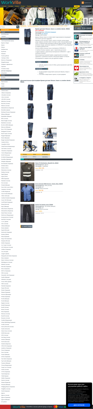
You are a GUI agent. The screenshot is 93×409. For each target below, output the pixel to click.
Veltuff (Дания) (4, 376)
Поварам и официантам (6, 64)
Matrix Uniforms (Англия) (7, 260)
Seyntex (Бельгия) (5, 328)
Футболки (3, 51)
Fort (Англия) (4, 183)
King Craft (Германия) (6, 238)
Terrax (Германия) (5, 350)
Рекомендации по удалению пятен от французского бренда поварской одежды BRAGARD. (86, 73)
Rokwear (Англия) (5, 313)
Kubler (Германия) (5, 243)
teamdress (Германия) (6, 348)
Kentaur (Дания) (5, 234)
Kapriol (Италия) (5, 230)
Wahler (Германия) (5, 378)
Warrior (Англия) (5, 380)
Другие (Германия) (5, 397)
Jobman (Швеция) (5, 225)
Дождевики (4, 73)
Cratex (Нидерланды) (6, 153)
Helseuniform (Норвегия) (7, 210)
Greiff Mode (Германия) (6, 202)
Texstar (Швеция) (5, 354)
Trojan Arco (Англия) (6, 367)
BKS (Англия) (4, 118)
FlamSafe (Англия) (5, 180)
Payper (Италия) (5, 288)
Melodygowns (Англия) (6, 262)
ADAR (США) (4, 90)
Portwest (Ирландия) (6, 294)
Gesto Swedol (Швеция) (6, 193)
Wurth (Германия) (5, 391)
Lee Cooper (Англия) (6, 245)
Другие (3, 393)
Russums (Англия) (5, 318)
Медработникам (5, 62)
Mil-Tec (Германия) (5, 271)
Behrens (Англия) (5, 105)
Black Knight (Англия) (6, 120)
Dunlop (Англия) (5, 172)
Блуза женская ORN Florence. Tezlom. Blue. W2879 (49, 183)
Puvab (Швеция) (5, 301)
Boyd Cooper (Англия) (6, 133)
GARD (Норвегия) (5, 191)
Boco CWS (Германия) (6, 129)
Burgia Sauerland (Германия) (8, 140)
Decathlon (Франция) (6, 159)
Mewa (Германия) (5, 268)
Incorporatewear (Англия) (7, 217)
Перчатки (3, 66)
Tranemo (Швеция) (5, 363)
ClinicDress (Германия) (6, 150)
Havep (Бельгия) (5, 204)
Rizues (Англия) (5, 309)
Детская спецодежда (33, 26)
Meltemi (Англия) (5, 264)
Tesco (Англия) (4, 352)
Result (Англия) (5, 307)
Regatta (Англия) (5, 303)
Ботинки (3, 77)
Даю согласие (79, 405)
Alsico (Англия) (5, 97)
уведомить (45, 156)
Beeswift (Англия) (5, 103)
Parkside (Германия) (6, 286)
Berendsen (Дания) (5, 110)
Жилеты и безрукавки (6, 60)
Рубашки (3, 53)
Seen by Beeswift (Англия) (7, 326)
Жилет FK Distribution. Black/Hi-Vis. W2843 (46, 163)
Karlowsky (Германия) (6, 232)
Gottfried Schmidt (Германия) (8, 198)
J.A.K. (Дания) (4, 221)
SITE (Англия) (4, 335)
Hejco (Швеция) (5, 206)
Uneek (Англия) (5, 369)
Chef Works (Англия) (6, 148)
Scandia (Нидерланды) (6, 320)
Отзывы (23, 6)
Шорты (3, 47)
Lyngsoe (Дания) (5, 253)
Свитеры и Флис (5, 58)
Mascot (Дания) (5, 258)
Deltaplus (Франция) (6, 161)
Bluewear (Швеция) (5, 127)
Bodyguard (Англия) (6, 131)
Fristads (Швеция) (5, 185)
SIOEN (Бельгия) (5, 333)
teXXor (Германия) (5, 356)
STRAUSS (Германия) (50, 32)
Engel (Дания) (4, 174)
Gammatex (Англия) (6, 189)
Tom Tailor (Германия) (6, 358)
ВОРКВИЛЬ (23, 26)
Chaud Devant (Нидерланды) (8, 146)
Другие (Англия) (5, 395)
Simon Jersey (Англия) (6, 331)
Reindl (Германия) (5, 305)
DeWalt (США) (4, 165)
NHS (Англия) (4, 273)
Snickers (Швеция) (5, 339)
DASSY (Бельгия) (5, 155)
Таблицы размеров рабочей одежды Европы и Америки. (86, 55)
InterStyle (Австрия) (6, 219)
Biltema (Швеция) (5, 114)
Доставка (10, 6)
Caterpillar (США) (5, 144)
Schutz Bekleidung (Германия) (8, 322)
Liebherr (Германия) (6, 249)
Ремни (2, 84)
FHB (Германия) (5, 178)
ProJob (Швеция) (5, 298)
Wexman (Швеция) (5, 384)
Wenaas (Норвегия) (5, 382)
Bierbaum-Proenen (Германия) (8, 112)
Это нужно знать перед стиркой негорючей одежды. (86, 49)
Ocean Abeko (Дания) (6, 281)
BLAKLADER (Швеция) (7, 125)
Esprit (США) (4, 176)
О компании (3, 6)
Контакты (35, 6)
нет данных (4, 401)
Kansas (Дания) (5, 228)
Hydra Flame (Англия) (6, 213)
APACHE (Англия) (5, 99)
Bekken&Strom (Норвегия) (7, 107)
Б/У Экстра (45, 33)
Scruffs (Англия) (5, 324)
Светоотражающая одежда (7, 40)
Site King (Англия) (5, 337)
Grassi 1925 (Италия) (6, 200)
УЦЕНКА (3, 36)
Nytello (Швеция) (5, 277)
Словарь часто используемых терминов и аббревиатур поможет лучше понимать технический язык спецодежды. (86, 62)
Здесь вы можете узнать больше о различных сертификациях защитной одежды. (86, 80)
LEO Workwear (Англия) (7, 247)
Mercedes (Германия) (6, 266)
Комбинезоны (4, 49)
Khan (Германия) (5, 236)
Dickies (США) (4, 168)
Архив (2, 86)
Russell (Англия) (5, 316)
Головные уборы (5, 68)
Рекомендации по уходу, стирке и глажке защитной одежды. (86, 43)
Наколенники (4, 81)
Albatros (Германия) (6, 92)
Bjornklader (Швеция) (6, 116)
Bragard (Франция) (5, 135)
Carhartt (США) (5, 142)
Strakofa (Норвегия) (6, 343)
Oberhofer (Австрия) (6, 279)
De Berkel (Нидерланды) (7, 157)
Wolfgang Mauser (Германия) (8, 386)
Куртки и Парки (5, 43)
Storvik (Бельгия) (5, 341)
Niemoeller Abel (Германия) (7, 275)
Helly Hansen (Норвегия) (7, 208)
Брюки (2, 45)
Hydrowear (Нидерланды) (7, 215)
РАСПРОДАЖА (5, 34)
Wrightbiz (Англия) (5, 389)
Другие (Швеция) (5, 399)
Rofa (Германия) (5, 311)
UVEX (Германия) (5, 371)
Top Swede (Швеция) (6, 361)
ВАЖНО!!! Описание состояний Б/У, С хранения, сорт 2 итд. (86, 37)
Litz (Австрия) (4, 251)
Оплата (17, 6)
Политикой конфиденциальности (75, 393)
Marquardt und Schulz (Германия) (9, 255)
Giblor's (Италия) (5, 195)
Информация (43, 6)
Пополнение (5, 29)
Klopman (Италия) (5, 240)
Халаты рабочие (5, 55)
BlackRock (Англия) (6, 122)
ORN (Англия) (4, 283)
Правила (29, 6)
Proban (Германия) (5, 296)
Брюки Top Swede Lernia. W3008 (44, 204)
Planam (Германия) (5, 292)
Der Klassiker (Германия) (7, 163)
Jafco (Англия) (4, 223)
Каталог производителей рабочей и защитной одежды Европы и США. (86, 68)
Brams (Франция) (5, 138)
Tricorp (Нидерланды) (6, 365)
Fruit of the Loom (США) (7, 187)
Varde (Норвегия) (5, 373)
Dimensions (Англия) (6, 170)
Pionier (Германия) (5, 290)
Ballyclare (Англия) (5, 101)
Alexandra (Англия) (5, 95)
